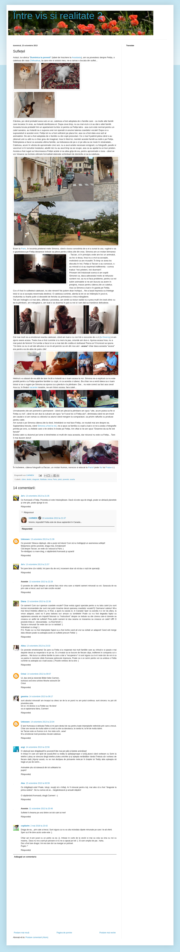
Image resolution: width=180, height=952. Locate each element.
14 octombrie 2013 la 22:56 (38, 747)
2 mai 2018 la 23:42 (39, 826)
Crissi (23, 674)
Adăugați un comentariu (25, 857)
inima (50, 479)
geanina (24, 696)
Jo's (23, 496)
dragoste (35, 479)
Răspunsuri (29, 512)
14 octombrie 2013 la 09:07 (39, 674)
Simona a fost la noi (47, 426)
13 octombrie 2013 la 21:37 (54, 518)
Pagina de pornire (64, 933)
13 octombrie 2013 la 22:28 (41, 582)
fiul (100, 467)
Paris (23, 248)
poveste (66, 479)
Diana (23, 601)
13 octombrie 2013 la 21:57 (37, 564)
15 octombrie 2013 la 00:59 (38, 783)
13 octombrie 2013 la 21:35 (37, 496)
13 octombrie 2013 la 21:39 (42, 539)
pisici (60, 479)
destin (29, 479)
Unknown (25, 539)
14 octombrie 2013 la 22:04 (42, 722)
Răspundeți (26, 506)
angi (23, 747)
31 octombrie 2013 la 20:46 (41, 808)
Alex (23, 783)
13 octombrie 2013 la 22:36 (39, 601)
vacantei (33, 387)
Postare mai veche (108, 933)
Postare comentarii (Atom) (37, 937)
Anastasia (76, 57)
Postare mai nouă (21, 933)
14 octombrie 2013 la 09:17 (41, 696)
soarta (72, 479)
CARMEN (33, 518)
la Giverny (105, 337)
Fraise (109, 467)
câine (24, 479)
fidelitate (43, 479)
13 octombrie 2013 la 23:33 (38, 646)
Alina (23, 646)
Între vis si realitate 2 (58, 15)
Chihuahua (35, 60)
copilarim (25, 826)
